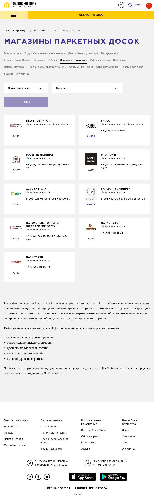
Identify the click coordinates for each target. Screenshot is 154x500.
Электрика (128, 449)
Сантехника (88, 443)
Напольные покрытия (54, 433)
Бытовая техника (51, 420)
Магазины (40, 31)
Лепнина (127, 430)
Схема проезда (91, 15)
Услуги (85, 449)
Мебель (8, 433)
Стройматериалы (14, 445)
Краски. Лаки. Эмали (94, 430)
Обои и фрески (91, 436)
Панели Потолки (14, 439)
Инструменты (49, 427)
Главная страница (15, 31)
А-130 (16, 205)
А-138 (16, 136)
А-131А (91, 205)
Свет (125, 443)
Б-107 (16, 170)
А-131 (91, 170)
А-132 (16, 273)
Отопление (128, 436)
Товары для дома (51, 449)
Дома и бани (12, 427)
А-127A (91, 136)
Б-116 (16, 239)
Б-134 (91, 239)
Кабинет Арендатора (90, 488)
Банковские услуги (16, 420)
